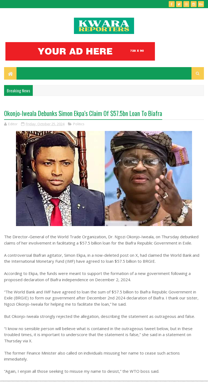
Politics (78, 123)
